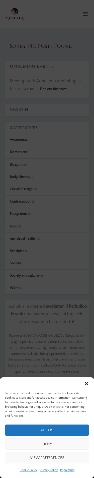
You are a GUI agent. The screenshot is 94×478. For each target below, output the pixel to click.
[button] (86, 383)
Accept (47, 430)
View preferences (47, 458)
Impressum (67, 470)
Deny (47, 444)
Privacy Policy (49, 470)
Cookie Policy (28, 470)
